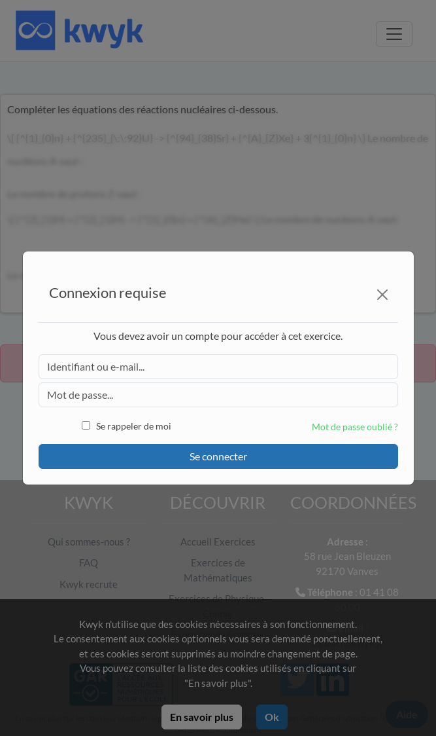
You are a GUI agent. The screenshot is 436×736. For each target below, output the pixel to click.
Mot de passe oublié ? (355, 426)
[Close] (382, 294)
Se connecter (218, 456)
